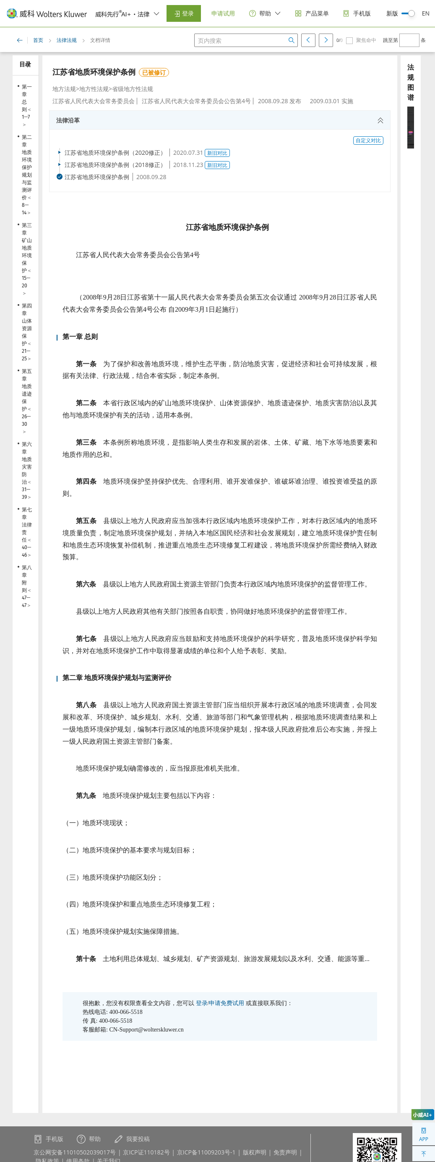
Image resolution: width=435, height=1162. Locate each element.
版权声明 (254, 1152)
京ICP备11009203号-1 (206, 1152)
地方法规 (64, 89)
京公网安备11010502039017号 (75, 1152)
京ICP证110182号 (146, 1152)
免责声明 (285, 1152)
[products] (312, 13)
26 (24, 416)
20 (24, 286)
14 (24, 213)
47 (24, 598)
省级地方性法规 (132, 89)
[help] (265, 14)
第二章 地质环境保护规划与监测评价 (27, 167)
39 (24, 497)
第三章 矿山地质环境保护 (27, 248)
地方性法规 (94, 89)
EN (426, 13)
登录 (184, 13)
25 (24, 359)
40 (24, 547)
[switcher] (156, 13)
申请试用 (223, 13)
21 (24, 351)
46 (24, 555)
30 (24, 424)
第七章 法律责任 (27, 525)
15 (24, 278)
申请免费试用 (226, 1003)
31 (24, 489)
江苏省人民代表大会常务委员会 (93, 101)
